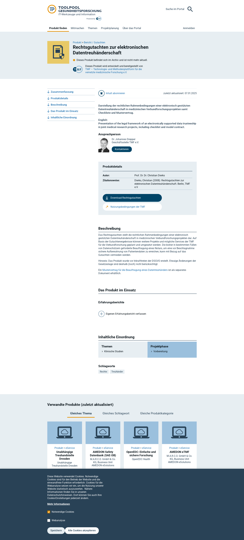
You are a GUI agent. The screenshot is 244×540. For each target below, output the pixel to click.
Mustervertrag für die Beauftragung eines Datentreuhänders (135, 270)
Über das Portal (132, 28)
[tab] (81, 414)
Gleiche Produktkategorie (156, 413)
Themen (92, 28)
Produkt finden (58, 28)
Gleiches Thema (81, 413)
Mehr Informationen (58, 508)
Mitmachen (77, 28)
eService (70, 448)
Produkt (77, 42)
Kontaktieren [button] (122, 149)
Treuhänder (117, 371)
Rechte (103, 371)
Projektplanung (110, 28)
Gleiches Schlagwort (116, 413)
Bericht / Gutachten (94, 42)
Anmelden (189, 28)
